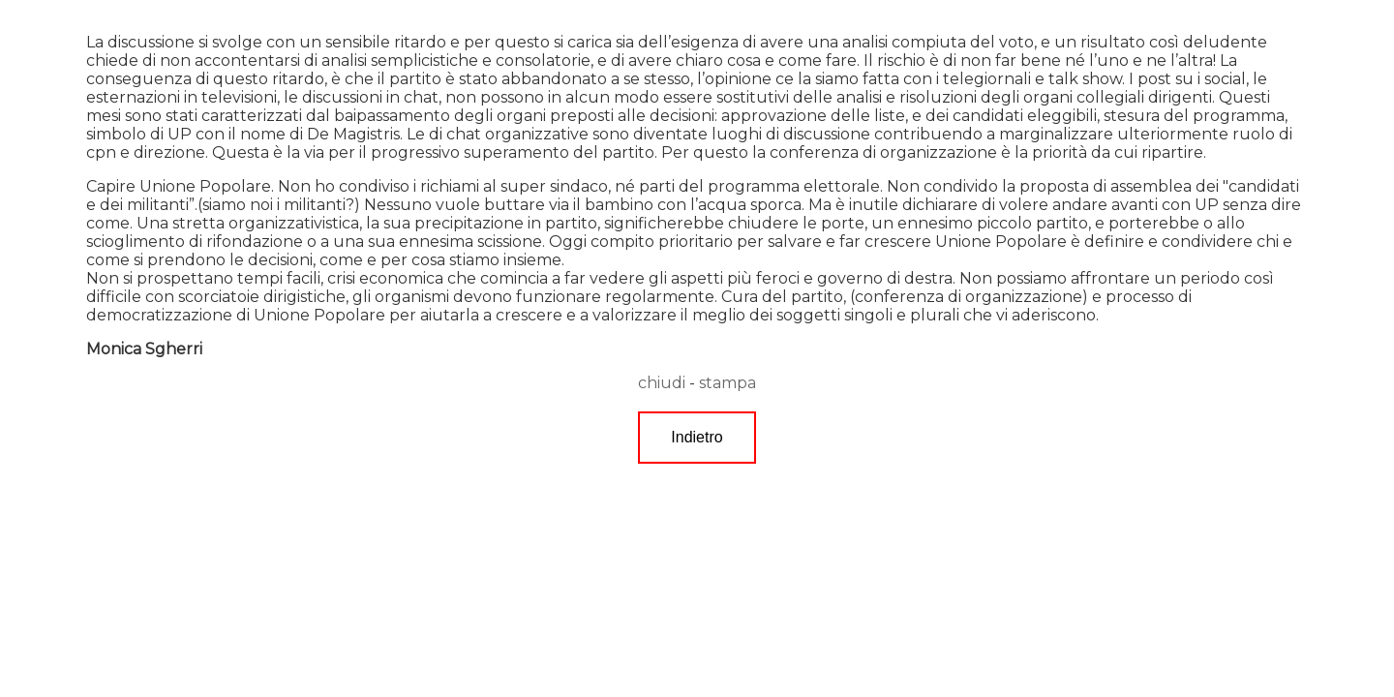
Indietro (696, 437)
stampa (727, 383)
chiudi (661, 383)
